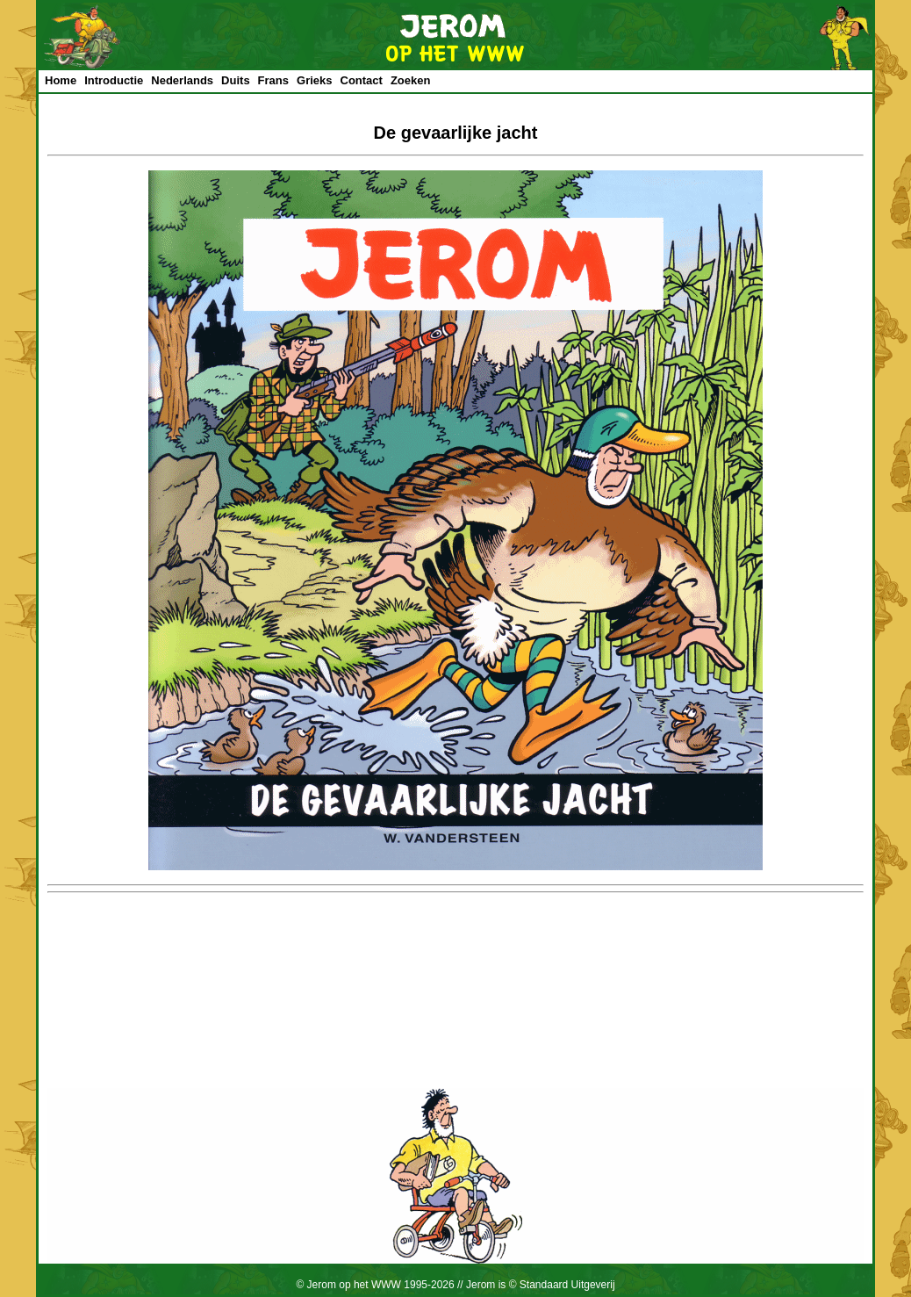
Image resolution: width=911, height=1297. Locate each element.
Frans (273, 80)
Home (60, 80)
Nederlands (182, 80)
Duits (235, 80)
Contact (362, 80)
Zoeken (411, 80)
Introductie (113, 80)
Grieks (314, 80)
